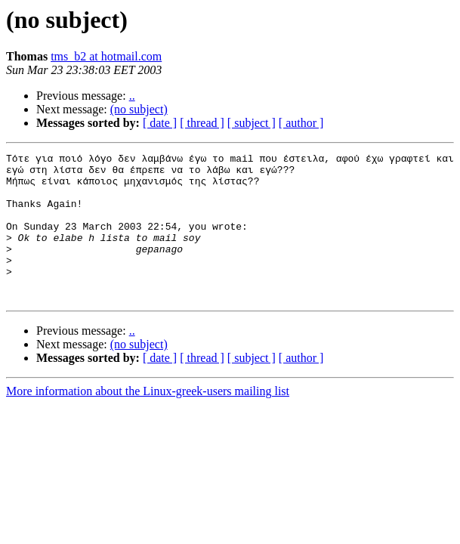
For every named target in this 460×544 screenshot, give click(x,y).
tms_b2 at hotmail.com (106, 56)
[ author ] (301, 122)
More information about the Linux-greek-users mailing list (147, 420)
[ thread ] (202, 122)
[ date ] (160, 122)
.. (132, 95)
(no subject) (139, 109)
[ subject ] (251, 122)
